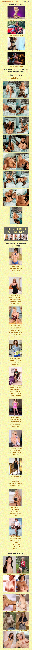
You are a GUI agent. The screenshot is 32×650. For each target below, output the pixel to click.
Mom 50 (9, 565)
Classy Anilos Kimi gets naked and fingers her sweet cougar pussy (16, 451)
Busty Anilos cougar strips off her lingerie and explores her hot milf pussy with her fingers (15, 422)
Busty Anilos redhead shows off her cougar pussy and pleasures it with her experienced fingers (15, 542)
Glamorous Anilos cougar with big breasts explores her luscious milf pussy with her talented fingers (15, 390)
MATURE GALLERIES (22, 603)
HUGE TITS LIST (9, 603)
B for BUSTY (9, 584)
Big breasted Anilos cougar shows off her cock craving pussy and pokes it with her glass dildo (15, 330)
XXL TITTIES (9, 621)
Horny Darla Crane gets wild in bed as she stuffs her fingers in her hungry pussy (15, 299)
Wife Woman (22, 640)
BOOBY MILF (22, 584)
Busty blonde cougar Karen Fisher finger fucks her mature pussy (16, 511)
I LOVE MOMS (9, 640)
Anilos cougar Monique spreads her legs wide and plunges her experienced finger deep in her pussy (15, 480)
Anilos (16, 78)
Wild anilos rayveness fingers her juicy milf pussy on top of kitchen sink (16, 270)
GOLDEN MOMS (22, 565)
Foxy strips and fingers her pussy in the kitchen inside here (15, 361)
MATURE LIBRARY (22, 621)
